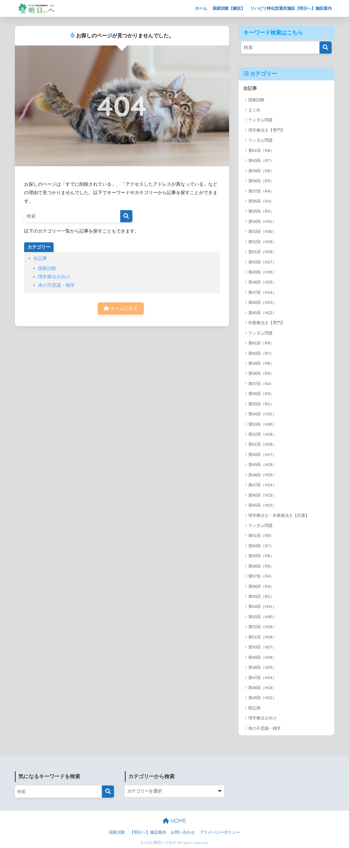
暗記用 (254, 708)
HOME (174, 820)
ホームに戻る (121, 308)
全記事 (40, 258)
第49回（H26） (262, 272)
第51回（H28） (262, 251)
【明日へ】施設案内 (148, 832)
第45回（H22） (262, 312)
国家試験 (47, 268)
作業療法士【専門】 (266, 322)
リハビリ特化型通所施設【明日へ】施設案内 (291, 8)
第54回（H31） (262, 221)
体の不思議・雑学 (56, 285)
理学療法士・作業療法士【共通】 (278, 515)
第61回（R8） (261, 150)
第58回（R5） (261, 180)
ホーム (201, 8)
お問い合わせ (183, 832)
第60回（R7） (261, 160)
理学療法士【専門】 (266, 130)
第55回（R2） (261, 211)
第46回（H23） (262, 302)
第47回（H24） (262, 292)
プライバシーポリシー (220, 832)
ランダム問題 (260, 120)
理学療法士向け (54, 276)
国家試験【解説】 (229, 8)
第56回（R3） (261, 201)
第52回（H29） (262, 241)
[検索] (126, 216)
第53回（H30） (262, 231)
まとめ (254, 109)
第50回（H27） (262, 262)
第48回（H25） (262, 282)
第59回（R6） (261, 170)
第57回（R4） (261, 191)
